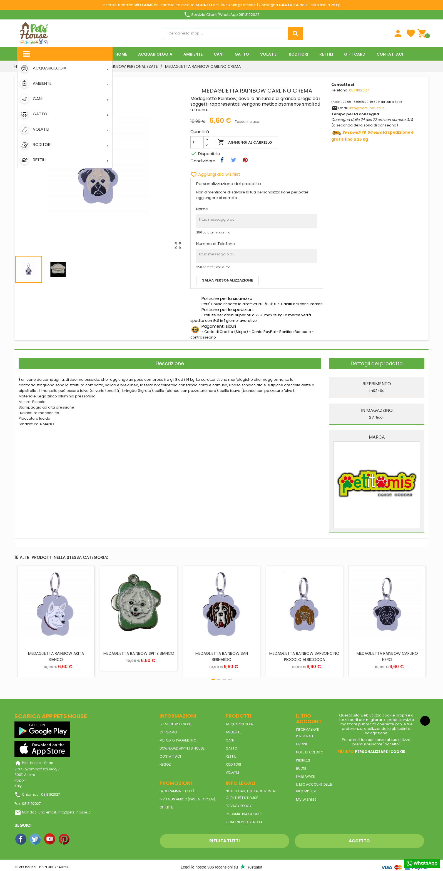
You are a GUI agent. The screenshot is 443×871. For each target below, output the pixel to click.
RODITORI (233, 764)
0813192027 (359, 90)
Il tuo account (309, 718)
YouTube (50, 839)
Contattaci (170, 756)
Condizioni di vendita (244, 822)
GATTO (231, 748)
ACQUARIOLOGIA (239, 724)
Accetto (359, 841)
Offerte (166, 807)
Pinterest (64, 839)
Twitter (35, 839)
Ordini (301, 744)
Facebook (21, 839)
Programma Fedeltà (177, 791)
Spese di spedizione (175, 724)
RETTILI (231, 756)
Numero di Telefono (215, 244)
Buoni (301, 768)
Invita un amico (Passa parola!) (187, 799)
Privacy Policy (239, 805)
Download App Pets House (182, 748)
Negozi (165, 764)
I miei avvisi (305, 776)
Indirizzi (303, 760)
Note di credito (309, 752)
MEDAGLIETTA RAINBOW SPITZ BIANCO (138, 653)
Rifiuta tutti (224, 841)
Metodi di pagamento (178, 740)
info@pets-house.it (366, 108)
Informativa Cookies (244, 814)
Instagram (79, 839)
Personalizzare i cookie (380, 751)
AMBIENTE (233, 732)
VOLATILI (232, 772)
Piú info (345, 751)
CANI (230, 740)
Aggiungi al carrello (245, 142)
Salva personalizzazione (227, 280)
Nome (202, 209)
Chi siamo (168, 732)
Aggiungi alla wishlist (215, 174)
